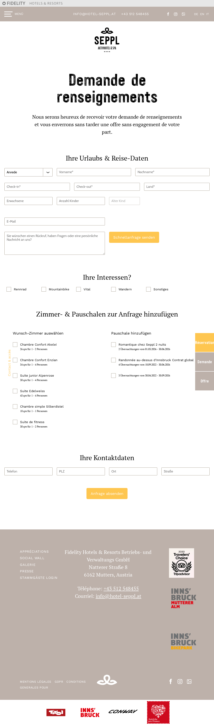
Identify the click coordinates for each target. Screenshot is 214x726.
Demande (204, 361)
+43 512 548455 (135, 14)
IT (207, 14)
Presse (27, 571)
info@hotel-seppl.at (94, 14)
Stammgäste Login (39, 578)
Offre (205, 381)
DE (196, 14)
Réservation (204, 342)
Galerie (28, 565)
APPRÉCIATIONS (34, 552)
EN (202, 14)
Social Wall (32, 558)
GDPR (59, 681)
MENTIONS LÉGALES (36, 681)
